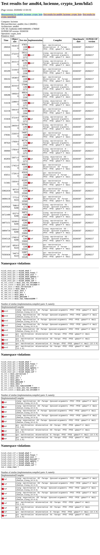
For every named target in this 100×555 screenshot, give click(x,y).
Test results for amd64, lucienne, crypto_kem (62, 14)
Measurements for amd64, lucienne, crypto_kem (21, 14)
